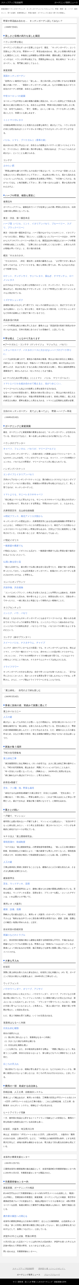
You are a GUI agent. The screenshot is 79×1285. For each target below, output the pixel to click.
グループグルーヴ (52, 1275)
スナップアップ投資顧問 (23, 1269)
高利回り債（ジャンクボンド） (52, 1269)
